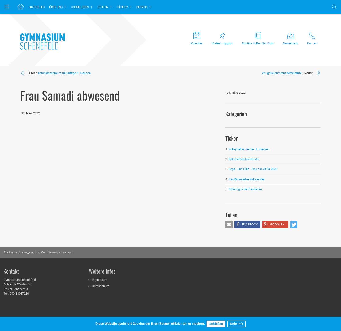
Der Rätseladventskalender (247, 179)
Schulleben (80, 7)
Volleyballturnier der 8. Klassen (249, 149)
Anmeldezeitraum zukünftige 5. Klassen (64, 73)
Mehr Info (236, 324)
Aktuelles (37, 7)
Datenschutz (100, 286)
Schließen (216, 324)
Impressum (99, 280)
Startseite (10, 252)
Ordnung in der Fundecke (245, 189)
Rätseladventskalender (244, 159)
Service (142, 7)
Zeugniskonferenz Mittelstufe (282, 73)
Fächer (122, 7)
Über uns (56, 7)
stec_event (29, 252)
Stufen (103, 7)
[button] (229, 224)
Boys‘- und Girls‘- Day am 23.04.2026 (253, 169)
